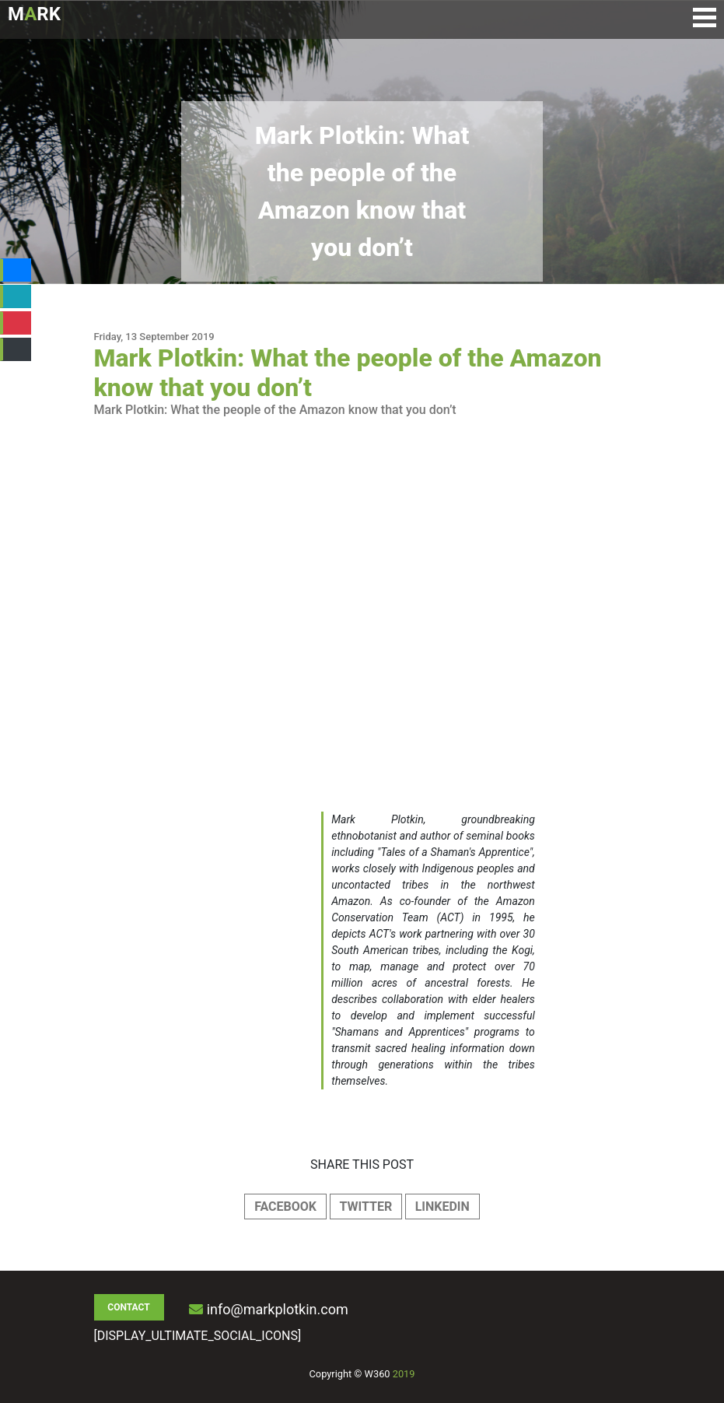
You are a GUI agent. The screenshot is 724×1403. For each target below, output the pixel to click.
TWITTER (366, 1206)
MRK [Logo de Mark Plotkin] (34, 14)
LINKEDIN (442, 1206)
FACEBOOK (285, 1206)
